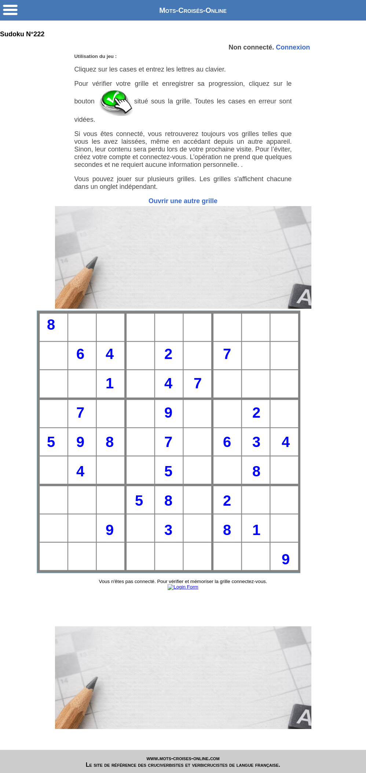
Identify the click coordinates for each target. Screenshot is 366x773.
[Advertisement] (183, 257)
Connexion (293, 47)
